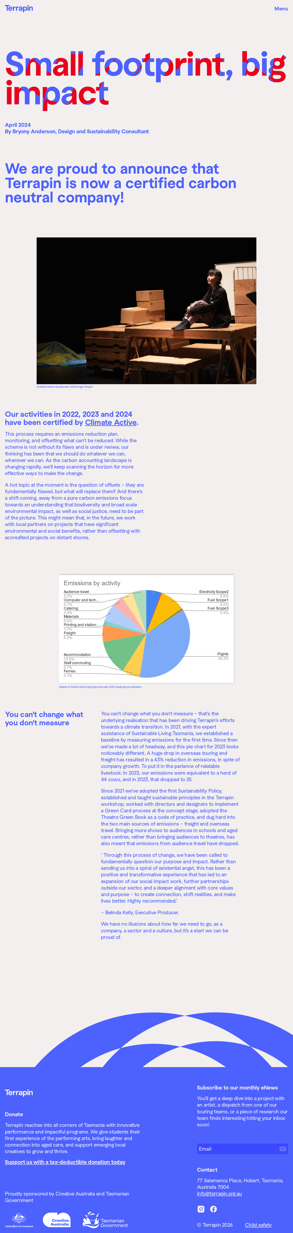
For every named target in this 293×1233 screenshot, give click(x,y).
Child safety (258, 1225)
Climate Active (111, 422)
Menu (281, 8)
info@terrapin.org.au (219, 1193)
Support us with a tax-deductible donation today (65, 1162)
